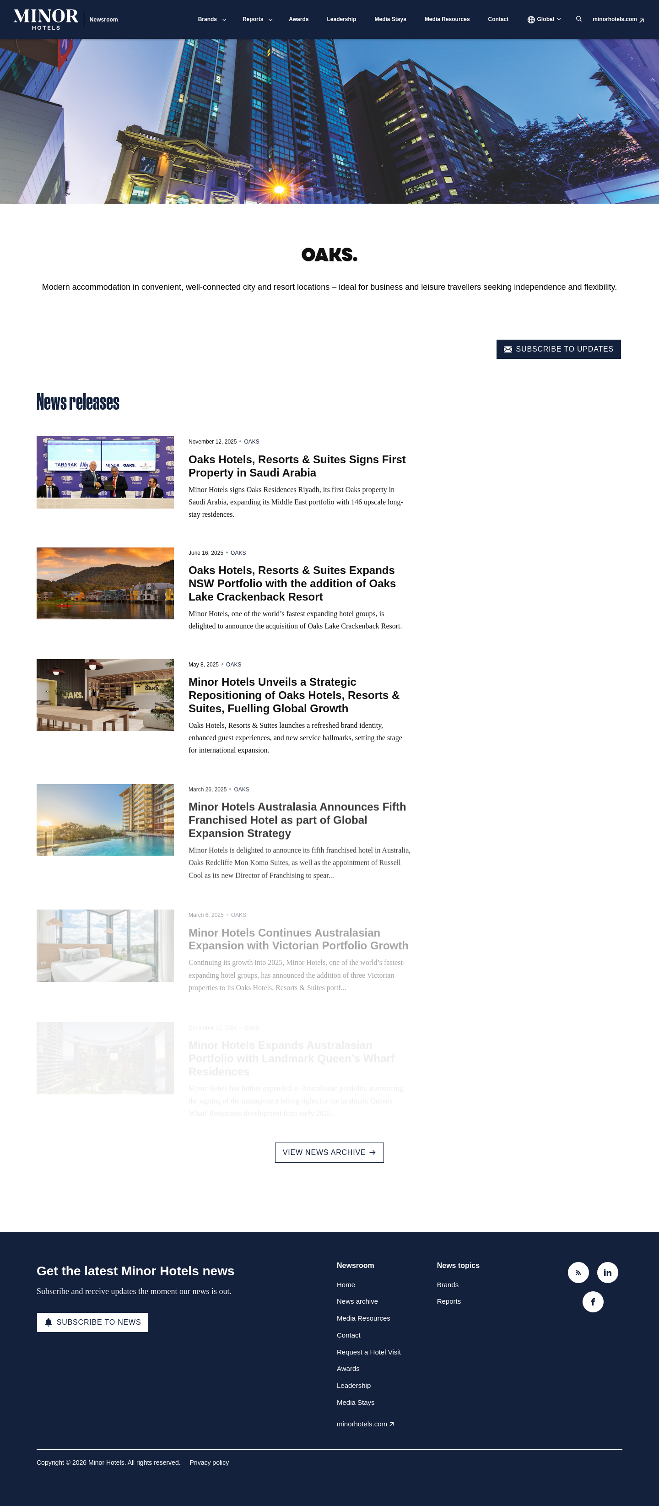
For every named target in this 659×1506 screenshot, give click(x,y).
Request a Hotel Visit (369, 1352)
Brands (207, 19)
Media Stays (390, 19)
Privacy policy (209, 1462)
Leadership (341, 19)
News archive (357, 1301)
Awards (298, 19)
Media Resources (447, 19)
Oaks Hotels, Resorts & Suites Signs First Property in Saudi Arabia (297, 489)
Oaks (251, 465)
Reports (253, 19)
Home (346, 1285)
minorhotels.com (615, 19)
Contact (498, 19)
